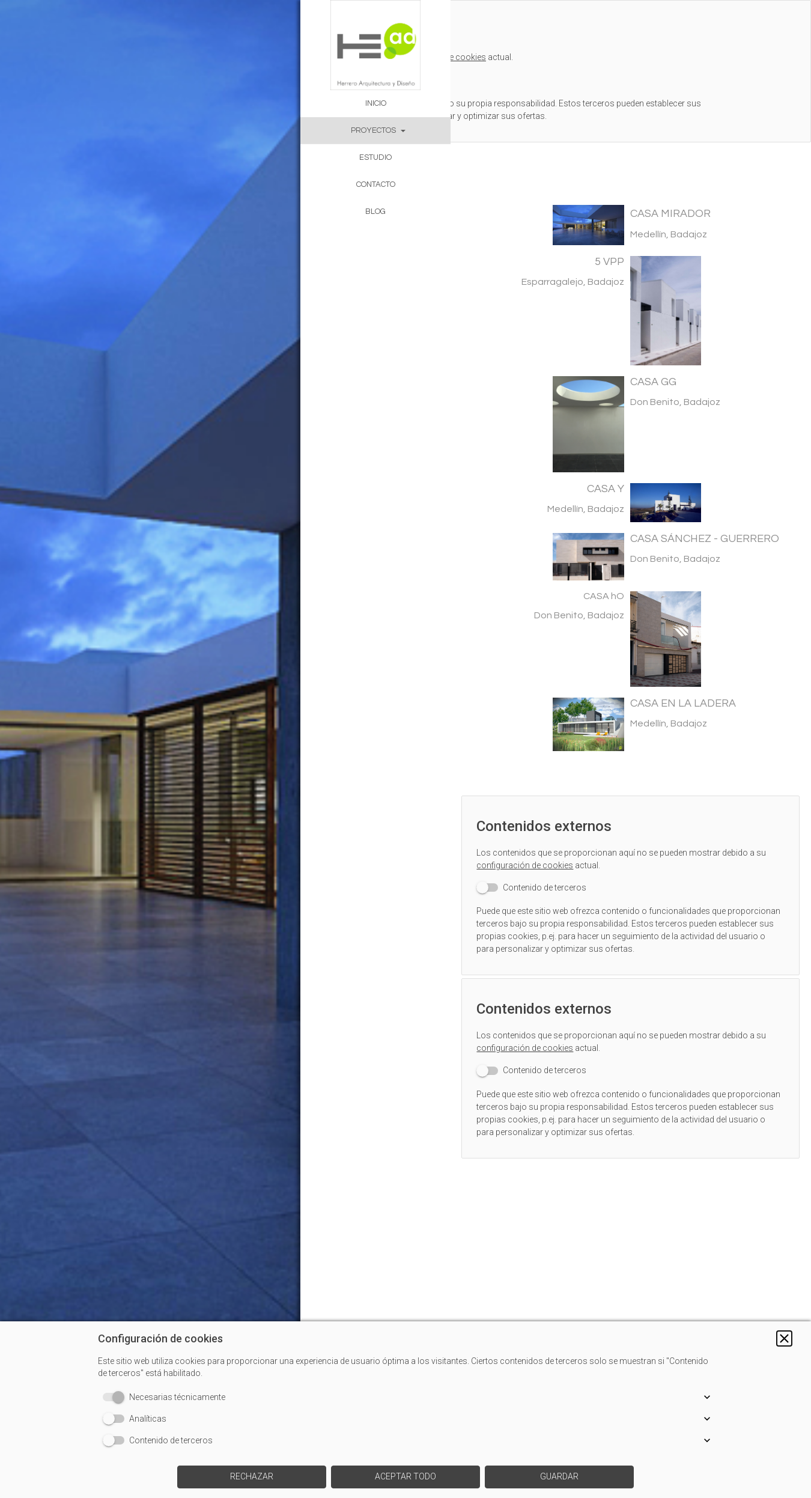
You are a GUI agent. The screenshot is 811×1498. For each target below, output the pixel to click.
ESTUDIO (375, 157)
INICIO (375, 103)
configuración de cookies (532, 854)
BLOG (375, 211)
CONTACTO (375, 184)
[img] (150, 749)
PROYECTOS (373, 130)
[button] (784, 1338)
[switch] (539, 876)
